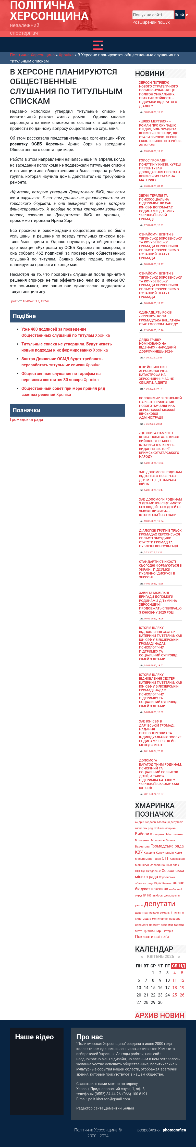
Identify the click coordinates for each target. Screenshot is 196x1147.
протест (154, 925)
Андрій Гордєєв (145, 822)
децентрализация (147, 912)
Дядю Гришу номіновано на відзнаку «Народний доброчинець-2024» (157, 345)
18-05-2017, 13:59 (36, 301)
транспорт (153, 930)
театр (138, 931)
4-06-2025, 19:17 (153, 388)
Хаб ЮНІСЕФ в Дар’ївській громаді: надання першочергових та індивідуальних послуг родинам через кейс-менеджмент (160, 733)
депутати (159, 903)
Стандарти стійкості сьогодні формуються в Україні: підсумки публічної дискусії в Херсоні (160, 569)
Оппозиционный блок (164, 865)
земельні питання (172, 912)
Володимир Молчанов (150, 840)
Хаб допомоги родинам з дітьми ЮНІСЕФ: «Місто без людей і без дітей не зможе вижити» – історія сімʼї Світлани (160, 507)
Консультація (165, 852)
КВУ (139, 852)
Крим (178, 852)
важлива (159, 889)
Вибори (142, 833)
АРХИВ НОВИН (160, 1015)
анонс (178, 882)
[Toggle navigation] (98, 45)
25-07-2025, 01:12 (154, 186)
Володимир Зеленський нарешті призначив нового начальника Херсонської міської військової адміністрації (160, 408)
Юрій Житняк (163, 883)
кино (138, 918)
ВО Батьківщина (165, 828)
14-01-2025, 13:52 (154, 665)
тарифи (179, 925)
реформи (167, 925)
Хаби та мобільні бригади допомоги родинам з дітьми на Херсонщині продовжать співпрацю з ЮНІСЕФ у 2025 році (160, 602)
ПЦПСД (140, 871)
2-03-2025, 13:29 (153, 552)
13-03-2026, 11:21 (154, 151)
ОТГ (165, 858)
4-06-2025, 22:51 (153, 357)
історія (168, 931)
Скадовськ (153, 871)
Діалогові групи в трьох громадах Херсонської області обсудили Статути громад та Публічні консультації (160, 538)
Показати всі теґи (152, 936)
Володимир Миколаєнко (166, 834)
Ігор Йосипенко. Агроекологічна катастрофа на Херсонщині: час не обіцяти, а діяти (156, 374)
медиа (146, 918)
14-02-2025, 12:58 (154, 583)
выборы (158, 895)
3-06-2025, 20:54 (153, 423)
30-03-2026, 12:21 (154, 112)
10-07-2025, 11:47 (154, 264)
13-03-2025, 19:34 (154, 521)
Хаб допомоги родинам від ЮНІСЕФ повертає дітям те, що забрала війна (160, 478)
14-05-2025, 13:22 (154, 463)
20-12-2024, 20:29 (154, 751)
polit (14, 301)
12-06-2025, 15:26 (154, 330)
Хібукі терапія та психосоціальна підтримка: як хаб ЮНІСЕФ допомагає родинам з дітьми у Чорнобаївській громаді (157, 207)
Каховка (149, 852)
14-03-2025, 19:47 (154, 490)
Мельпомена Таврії (148, 859)
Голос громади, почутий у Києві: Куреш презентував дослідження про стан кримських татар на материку (160, 170)
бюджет (142, 889)
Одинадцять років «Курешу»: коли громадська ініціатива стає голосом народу (159, 318)
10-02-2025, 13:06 (154, 618)
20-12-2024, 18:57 (154, 794)
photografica (174, 1130)
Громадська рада (26, 419)
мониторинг (160, 918)
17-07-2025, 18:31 (154, 225)
